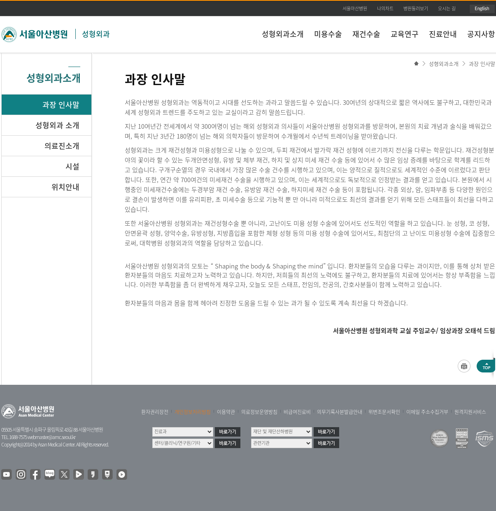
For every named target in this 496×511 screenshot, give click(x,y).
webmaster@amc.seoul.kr (51, 437)
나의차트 (385, 8)
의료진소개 (61, 145)
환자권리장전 (154, 412)
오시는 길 (447, 8)
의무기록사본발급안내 (339, 412)
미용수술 (328, 33)
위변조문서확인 (384, 412)
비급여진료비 (297, 412)
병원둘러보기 (415, 8)
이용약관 (226, 412)
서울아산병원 (354, 8)
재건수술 (366, 33)
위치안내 (65, 186)
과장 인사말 (482, 63)
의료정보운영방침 (259, 412)
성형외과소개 (283, 33)
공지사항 (481, 33)
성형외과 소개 (57, 125)
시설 (72, 166)
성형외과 (96, 33)
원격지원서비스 (470, 412)
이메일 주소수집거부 (427, 412)
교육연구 (405, 33)
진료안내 (443, 33)
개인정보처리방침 (193, 412)
